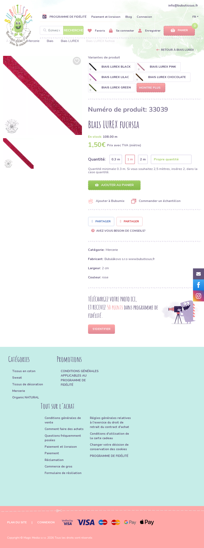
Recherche (73, 30)
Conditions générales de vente (63, 420)
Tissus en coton (23, 371)
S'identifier (101, 329)
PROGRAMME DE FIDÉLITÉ (64, 17)
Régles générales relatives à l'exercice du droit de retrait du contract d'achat (110, 422)
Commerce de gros (58, 466)
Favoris (96, 31)
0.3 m (115, 159)
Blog (128, 17)
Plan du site (17, 522)
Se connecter (121, 31)
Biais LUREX (70, 41)
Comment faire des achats (64, 429)
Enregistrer (149, 31)
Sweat (17, 378)
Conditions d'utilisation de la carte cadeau (109, 436)
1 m (130, 159)
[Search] (62, 30)
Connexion (144, 17)
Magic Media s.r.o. (35, 538)
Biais (50, 41)
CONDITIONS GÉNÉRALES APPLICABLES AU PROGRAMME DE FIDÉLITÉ (80, 378)
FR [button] (194, 17)
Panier (179, 30)
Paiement (52, 453)
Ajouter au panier (114, 185)
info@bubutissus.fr (183, 5)
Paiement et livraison (105, 17)
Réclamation (54, 460)
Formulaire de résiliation (63, 473)
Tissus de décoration (27, 384)
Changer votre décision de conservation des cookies (109, 447)
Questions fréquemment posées (63, 438)
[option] (42, 95)
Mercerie (33, 41)
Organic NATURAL (25, 397)
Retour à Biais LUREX (177, 50)
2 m (143, 159)
